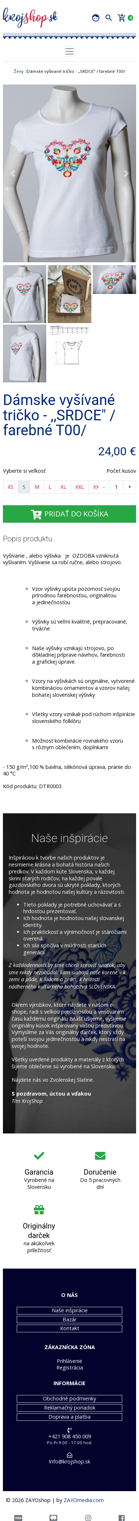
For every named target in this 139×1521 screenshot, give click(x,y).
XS (10, 486)
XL (63, 486)
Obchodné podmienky (69, 1398)
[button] (13, 173)
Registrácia (69, 1367)
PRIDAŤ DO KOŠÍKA (69, 514)
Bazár (69, 1319)
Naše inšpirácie (70, 1310)
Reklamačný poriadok (69, 1407)
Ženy (19, 71)
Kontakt (69, 1328)
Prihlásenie (69, 1361)
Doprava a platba (69, 1417)
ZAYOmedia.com (84, 1500)
